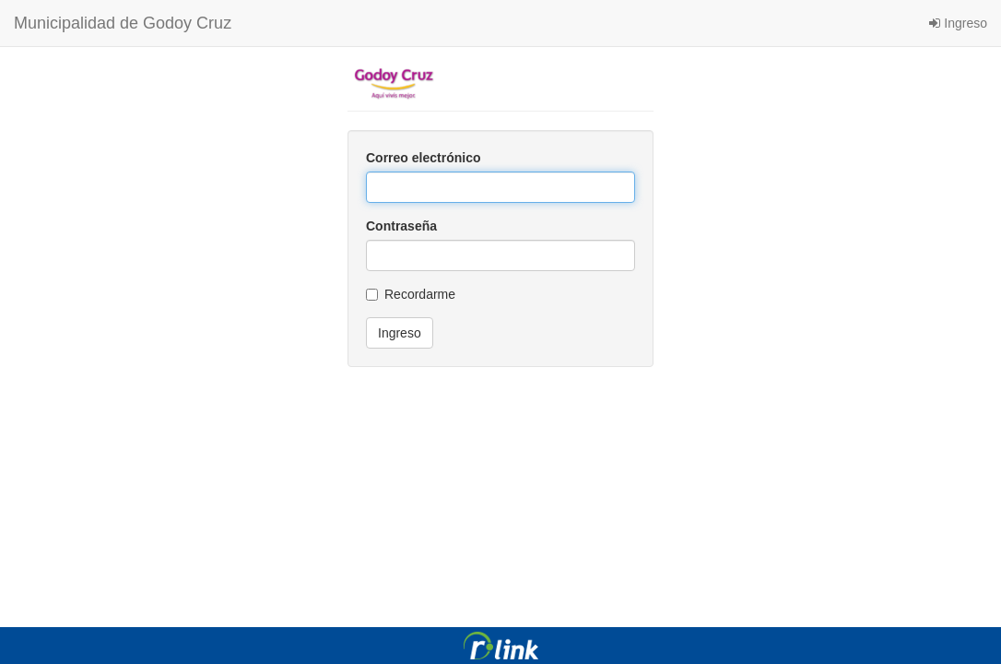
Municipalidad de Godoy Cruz (122, 23)
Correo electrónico (423, 157)
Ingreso (958, 23)
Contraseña (401, 226)
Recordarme (410, 294)
